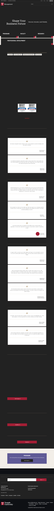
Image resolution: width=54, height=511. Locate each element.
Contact (47, 502)
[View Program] (17, 398)
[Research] (44, 34)
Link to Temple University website (7, 504)
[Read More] (17, 424)
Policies (51, 502)
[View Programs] (27, 458)
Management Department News (28, 54)
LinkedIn (14, 495)
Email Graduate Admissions (33, 486)
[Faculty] (27, 34)
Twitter (6, 495)
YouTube (18, 495)
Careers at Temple (32, 505)
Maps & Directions (41, 502)
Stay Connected (38, 54)
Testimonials (10, 54)
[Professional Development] (27, 41)
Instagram (11, 495)
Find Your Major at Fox (18, 54)
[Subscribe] (27, 442)
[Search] (42, 4)
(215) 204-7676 (4, 492)
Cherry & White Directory (32, 502)
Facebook (3, 495)
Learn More (27, 118)
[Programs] (9, 34)
